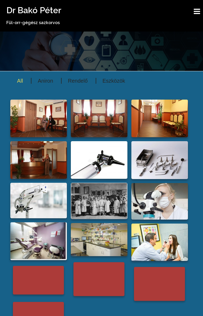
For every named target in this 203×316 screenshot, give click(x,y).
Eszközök (114, 81)
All (20, 81)
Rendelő (78, 81)
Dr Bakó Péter (33, 10)
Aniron (45, 81)
